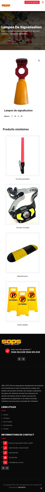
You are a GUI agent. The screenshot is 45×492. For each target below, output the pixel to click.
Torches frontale (22, 228)
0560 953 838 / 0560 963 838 (18, 448)
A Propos (6, 418)
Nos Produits (7, 422)
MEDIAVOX (22, 487)
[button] (39, 60)
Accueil (5, 415)
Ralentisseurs (22, 276)
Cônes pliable (22, 325)
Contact (5, 429)
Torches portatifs (22, 179)
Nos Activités (7, 425)
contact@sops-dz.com (16, 462)
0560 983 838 (13, 453)
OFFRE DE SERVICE (32, 2)
